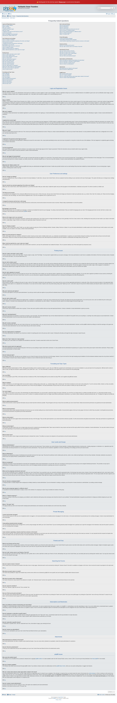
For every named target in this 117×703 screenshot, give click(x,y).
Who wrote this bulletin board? (66, 73)
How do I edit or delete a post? (9, 55)
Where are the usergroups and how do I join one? (69, 29)
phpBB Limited (39, 658)
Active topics (12, 17)
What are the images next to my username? (11, 45)
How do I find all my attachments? (66, 69)
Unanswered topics (5, 17)
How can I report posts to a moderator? (10, 65)
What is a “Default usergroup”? (66, 32)
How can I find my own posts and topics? (68, 55)
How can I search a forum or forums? (67, 50)
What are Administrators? (65, 25)
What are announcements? (8, 79)
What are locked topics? (7, 82)
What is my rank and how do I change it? (11, 48)
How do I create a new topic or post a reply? (11, 54)
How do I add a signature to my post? (10, 56)
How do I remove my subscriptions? (67, 63)
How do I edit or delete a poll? (8, 60)
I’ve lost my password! (7, 32)
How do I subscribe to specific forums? (67, 62)
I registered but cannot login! (8, 29)
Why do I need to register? (8, 25)
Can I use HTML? (6, 74)
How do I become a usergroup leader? (67, 30)
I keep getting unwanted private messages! (68, 39)
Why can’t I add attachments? (8, 62)
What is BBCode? (6, 73)
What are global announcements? (9, 78)
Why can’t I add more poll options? (9, 59)
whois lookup (92, 673)
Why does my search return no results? (67, 52)
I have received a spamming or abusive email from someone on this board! (74, 40)
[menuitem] (9, 14)
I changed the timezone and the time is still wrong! (12, 43)
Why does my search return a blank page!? (68, 53)
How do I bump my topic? (8, 69)
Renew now (62, 2)
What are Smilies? (6, 75)
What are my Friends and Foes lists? (67, 45)
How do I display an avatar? (8, 47)
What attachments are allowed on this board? (69, 68)
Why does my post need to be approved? (11, 67)
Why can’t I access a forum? (8, 61)
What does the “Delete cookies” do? (10, 35)
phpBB (25, 211)
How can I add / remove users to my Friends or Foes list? (71, 46)
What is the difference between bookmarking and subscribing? (72, 60)
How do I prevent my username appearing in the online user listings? (16, 40)
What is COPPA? (6, 26)
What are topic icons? (7, 83)
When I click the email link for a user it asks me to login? (14, 49)
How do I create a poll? (7, 57)
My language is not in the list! (8, 44)
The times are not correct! (8, 42)
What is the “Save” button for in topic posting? (12, 66)
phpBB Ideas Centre (60, 666)
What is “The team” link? (64, 34)
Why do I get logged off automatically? (10, 34)
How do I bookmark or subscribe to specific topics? (70, 61)
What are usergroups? (64, 27)
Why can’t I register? (7, 27)
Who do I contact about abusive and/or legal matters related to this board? (74, 76)
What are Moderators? (64, 26)
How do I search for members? (66, 54)
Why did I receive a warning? (8, 64)
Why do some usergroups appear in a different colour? (70, 31)
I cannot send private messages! (66, 38)
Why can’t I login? (6, 30)
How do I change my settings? (8, 39)
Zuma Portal (60, 697)
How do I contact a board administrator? (67, 77)
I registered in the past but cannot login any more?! (13, 31)
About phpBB (95, 658)
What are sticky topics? (7, 80)
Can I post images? (6, 77)
